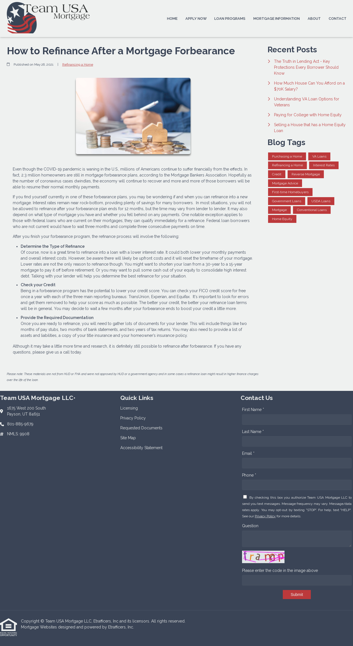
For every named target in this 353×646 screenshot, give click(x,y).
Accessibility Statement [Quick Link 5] (141, 447)
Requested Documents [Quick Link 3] (141, 428)
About (314, 18)
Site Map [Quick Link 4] (128, 438)
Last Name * (253, 431)
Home (172, 18)
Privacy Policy (265, 516)
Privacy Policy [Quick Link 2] (133, 418)
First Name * (253, 409)
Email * (248, 453)
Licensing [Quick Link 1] (129, 408)
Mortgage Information (276, 18)
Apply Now (196, 18)
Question (250, 526)
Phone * (249, 475)
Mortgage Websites (39, 627)
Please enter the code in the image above (280, 570)
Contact (337, 18)
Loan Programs (229, 18)
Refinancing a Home (77, 64)
